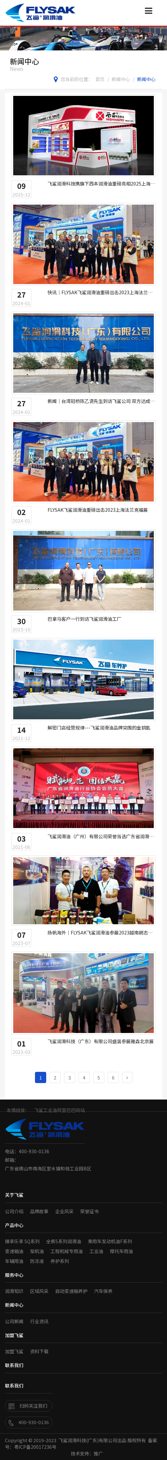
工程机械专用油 (66, 1251)
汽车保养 (103, 1291)
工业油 (96, 1251)
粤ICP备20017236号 (35, 1447)
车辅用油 (14, 1261)
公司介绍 (14, 1211)
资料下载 (39, 1351)
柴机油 (37, 1251)
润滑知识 (14, 1291)
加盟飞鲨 (14, 1351)
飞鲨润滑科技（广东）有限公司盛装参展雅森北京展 (101, 1041)
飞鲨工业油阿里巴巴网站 (59, 1112)
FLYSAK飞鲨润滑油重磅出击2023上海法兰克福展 (98, 509)
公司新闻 (14, 1321)
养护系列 (59, 1261)
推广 (98, 1453)
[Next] (127, 1077)
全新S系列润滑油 (63, 1241)
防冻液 (37, 1261)
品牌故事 (39, 1211)
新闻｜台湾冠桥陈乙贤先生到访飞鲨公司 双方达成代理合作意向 (101, 401)
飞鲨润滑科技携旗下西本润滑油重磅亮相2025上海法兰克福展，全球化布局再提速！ (101, 183)
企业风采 (64, 1211)
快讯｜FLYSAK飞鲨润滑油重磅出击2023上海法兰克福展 (100, 292)
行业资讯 (39, 1321)
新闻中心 (121, 79)
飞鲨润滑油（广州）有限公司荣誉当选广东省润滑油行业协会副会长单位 (101, 836)
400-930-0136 (29, 1422)
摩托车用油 (121, 1251)
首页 (100, 79)
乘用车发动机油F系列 (110, 1241)
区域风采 (39, 1291)
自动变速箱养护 (71, 1291)
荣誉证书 (89, 1211)
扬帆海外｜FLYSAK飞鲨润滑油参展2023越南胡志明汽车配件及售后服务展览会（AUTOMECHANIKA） (100, 932)
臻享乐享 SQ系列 (22, 1241)
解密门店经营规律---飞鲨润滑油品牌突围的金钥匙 (99, 727)
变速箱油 (14, 1251)
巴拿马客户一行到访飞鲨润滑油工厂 (84, 618)
